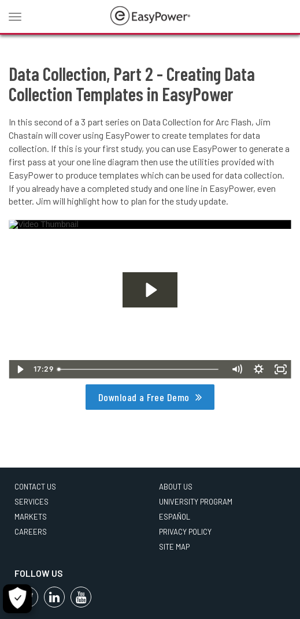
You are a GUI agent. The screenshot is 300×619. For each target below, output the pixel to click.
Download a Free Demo (144, 397)
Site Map (174, 546)
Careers (30, 531)
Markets (30, 516)
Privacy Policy (185, 531)
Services (31, 501)
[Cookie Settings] (17, 598)
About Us (175, 486)
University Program (195, 501)
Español (174, 516)
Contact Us (35, 486)
